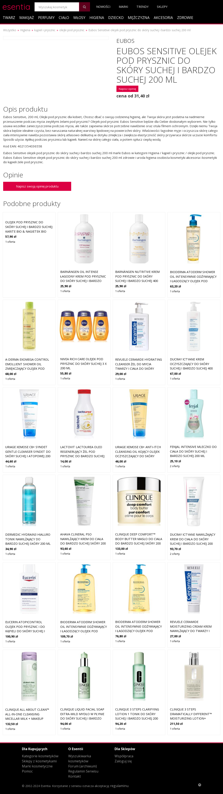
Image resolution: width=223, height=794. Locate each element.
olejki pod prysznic (71, 30)
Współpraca (124, 756)
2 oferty (175, 466)
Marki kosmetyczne (37, 766)
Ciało (64, 17)
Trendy (142, 7)
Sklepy (162, 7)
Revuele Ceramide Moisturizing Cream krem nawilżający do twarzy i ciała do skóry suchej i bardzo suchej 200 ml (191, 631)
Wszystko (9, 30)
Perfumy (46, 17)
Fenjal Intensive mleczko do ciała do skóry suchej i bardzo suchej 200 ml (193, 451)
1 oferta (10, 242)
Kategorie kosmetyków (40, 756)
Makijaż (26, 17)
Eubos (125, 40)
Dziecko (116, 17)
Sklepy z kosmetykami (39, 761)
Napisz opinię (127, 89)
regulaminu (119, 785)
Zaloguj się (123, 761)
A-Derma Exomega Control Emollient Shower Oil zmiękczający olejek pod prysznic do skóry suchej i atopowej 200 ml (27, 368)
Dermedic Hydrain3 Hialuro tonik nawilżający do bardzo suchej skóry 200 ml (28, 539)
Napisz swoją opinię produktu (37, 186)
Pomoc (27, 771)
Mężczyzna (139, 17)
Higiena (96, 17)
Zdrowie (185, 17)
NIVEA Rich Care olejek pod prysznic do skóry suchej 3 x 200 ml (83, 363)
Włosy (79, 17)
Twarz (9, 17)
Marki (123, 7)
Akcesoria (163, 17)
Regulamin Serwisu (83, 771)
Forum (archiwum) (82, 766)
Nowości (103, 7)
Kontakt (74, 776)
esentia (16, 6)
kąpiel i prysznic (44, 30)
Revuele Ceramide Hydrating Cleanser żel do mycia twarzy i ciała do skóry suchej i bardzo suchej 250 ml (138, 368)
